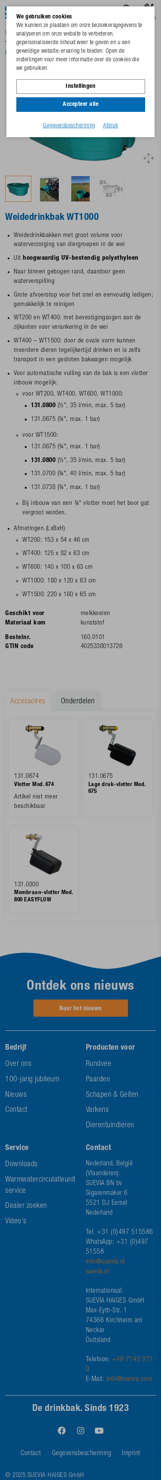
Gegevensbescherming (69, 126)
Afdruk (110, 126)
